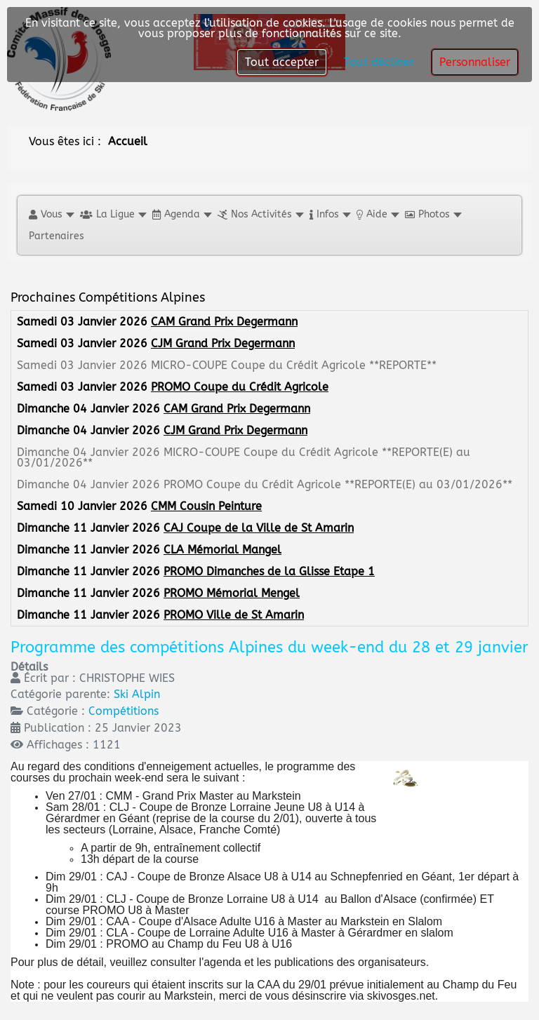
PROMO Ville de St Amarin (234, 615)
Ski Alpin (137, 694)
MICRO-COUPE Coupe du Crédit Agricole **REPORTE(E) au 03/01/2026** (243, 457)
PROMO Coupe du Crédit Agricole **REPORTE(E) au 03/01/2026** (338, 484)
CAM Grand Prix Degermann (224, 321)
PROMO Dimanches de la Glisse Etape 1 (269, 571)
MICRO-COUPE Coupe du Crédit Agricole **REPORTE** (294, 365)
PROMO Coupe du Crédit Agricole (239, 387)
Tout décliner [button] (379, 62)
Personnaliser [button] (474, 62)
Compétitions (123, 711)
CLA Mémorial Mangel (222, 549)
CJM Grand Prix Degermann (223, 343)
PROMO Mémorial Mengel (232, 593)
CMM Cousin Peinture (206, 506)
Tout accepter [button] (282, 62)
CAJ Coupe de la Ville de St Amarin (259, 528)
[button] (50, 214)
